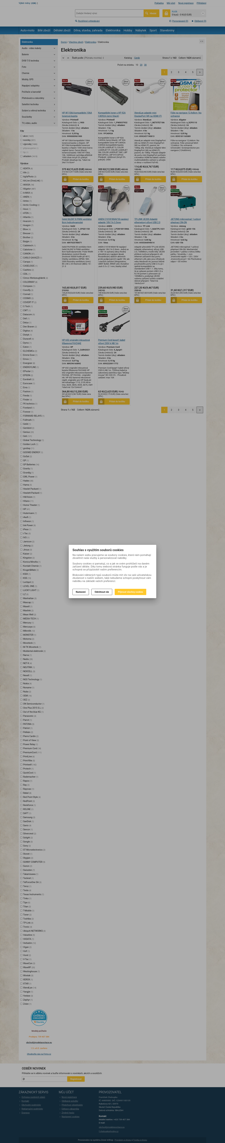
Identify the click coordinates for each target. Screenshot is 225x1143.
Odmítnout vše (102, 592)
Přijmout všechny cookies (130, 592)
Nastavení (81, 592)
